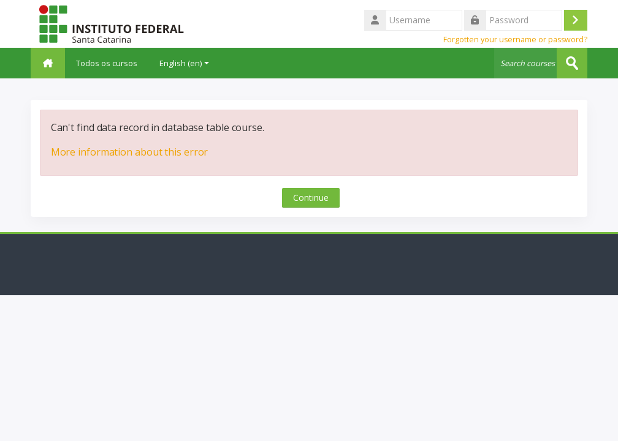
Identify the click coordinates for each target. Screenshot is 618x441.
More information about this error (129, 152)
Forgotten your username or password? (515, 39)
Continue (311, 197)
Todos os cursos (106, 63)
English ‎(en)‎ (184, 63)
